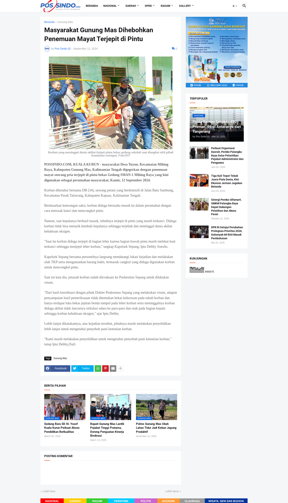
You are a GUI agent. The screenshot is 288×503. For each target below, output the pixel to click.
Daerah (131, 5)
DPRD (148, 5)
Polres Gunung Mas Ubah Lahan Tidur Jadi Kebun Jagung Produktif (156, 428)
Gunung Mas (65, 22)
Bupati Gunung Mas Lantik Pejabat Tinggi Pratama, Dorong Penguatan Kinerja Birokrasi (107, 429)
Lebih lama (172, 491)
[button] (235, 6)
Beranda (92, 5)
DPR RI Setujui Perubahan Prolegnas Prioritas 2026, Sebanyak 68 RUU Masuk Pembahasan (227, 233)
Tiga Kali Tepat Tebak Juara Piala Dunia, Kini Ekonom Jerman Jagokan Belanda (226, 181)
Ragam (165, 5)
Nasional (110, 5)
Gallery (185, 5)
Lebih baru (49, 491)
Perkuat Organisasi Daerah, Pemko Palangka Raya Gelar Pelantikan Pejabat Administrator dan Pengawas (227, 155)
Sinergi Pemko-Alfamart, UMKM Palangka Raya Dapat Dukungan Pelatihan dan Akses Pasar (226, 207)
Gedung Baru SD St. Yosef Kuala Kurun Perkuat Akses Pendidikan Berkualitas (62, 428)
